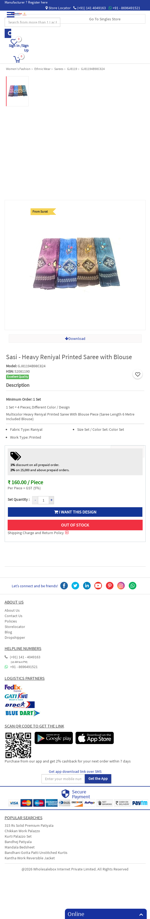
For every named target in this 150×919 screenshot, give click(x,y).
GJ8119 (72, 69)
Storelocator (15, 626)
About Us (12, 610)
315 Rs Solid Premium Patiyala (29, 825)
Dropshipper (15, 637)
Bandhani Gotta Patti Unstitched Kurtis (36, 852)
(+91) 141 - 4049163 (22, 657)
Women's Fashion (18, 69)
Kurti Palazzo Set (18, 836)
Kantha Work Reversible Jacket (30, 858)
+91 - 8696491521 (124, 7)
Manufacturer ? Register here (26, 2)
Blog (8, 632)
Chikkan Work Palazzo (22, 830)
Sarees (58, 69)
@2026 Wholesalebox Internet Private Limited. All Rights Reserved (75, 869)
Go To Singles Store (105, 19)
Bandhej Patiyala (18, 841)
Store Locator (58, 7)
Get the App (98, 778)
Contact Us (13, 615)
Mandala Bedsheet (20, 847)
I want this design (75, 512)
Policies (11, 621)
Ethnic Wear (42, 69)
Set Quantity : (18, 499)
